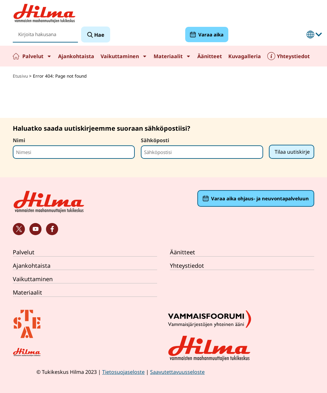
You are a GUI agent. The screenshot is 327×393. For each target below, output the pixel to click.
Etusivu (16, 56)
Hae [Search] (98, 34)
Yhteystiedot (293, 56)
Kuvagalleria (244, 56)
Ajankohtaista (76, 56)
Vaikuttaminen (124, 56)
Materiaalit (172, 56)
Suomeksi (310, 34)
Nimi (19, 140)
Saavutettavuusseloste (177, 371)
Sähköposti (155, 140)
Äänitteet (209, 56)
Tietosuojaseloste (123, 371)
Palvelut (37, 56)
